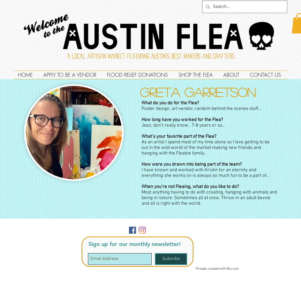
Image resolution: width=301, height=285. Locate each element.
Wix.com (232, 269)
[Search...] (244, 7)
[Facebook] (132, 230)
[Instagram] (142, 230)
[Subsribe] (171, 259)
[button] (275, 225)
